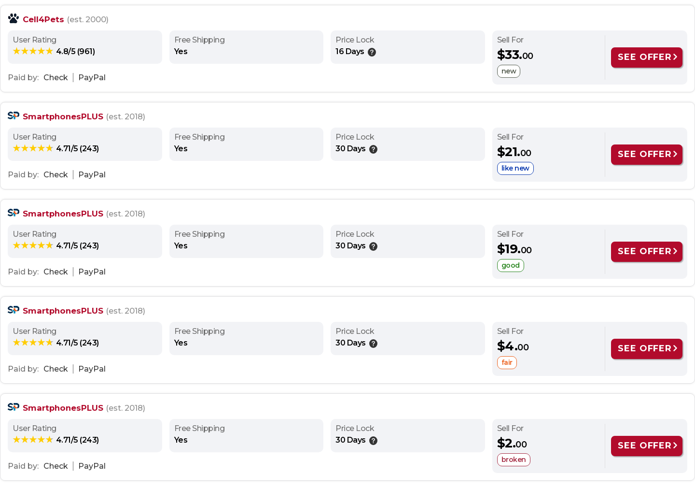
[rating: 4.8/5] (54, 51)
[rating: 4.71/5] (56, 148)
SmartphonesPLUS (63, 116)
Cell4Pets (43, 19)
